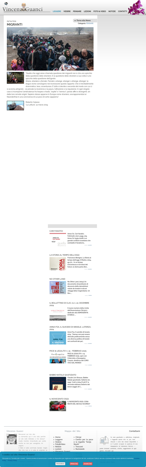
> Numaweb (79, 449)
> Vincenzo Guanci (61, 451)
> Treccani (78, 447)
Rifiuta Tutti (74, 463)
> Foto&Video (59, 444)
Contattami (134, 431)
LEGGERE (57, 11)
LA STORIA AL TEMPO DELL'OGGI (64, 255)
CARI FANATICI (56, 231)
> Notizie (57, 447)
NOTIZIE (112, 11)
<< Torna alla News (82, 20)
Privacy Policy (12, 460)
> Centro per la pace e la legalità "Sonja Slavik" (83, 441)
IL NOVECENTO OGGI (59, 399)
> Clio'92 (77, 437)
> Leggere (58, 439)
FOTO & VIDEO (99, 11)
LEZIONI (87, 11)
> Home (56, 437)
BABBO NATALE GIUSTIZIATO (63, 375)
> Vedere (57, 442)
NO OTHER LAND (57, 279)
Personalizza (60, 463)
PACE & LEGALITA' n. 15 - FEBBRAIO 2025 (68, 351)
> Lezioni (57, 449)
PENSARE (77, 11)
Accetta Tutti (87, 463)
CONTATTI (122, 11)
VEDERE (67, 11)
